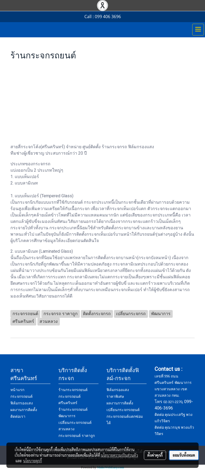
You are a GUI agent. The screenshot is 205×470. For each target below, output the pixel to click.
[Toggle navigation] (198, 29)
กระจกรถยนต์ (21, 397)
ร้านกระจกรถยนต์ (73, 390)
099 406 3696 (108, 16)
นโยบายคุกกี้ (32, 460)
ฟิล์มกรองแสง (21, 403)
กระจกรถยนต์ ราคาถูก (76, 436)
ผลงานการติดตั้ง (23, 410)
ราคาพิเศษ (115, 397)
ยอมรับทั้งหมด (184, 455)
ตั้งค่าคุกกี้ (155, 455)
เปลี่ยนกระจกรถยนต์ (123, 410)
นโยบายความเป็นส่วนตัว (119, 455)
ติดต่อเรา (17, 417)
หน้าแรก (17, 390)
